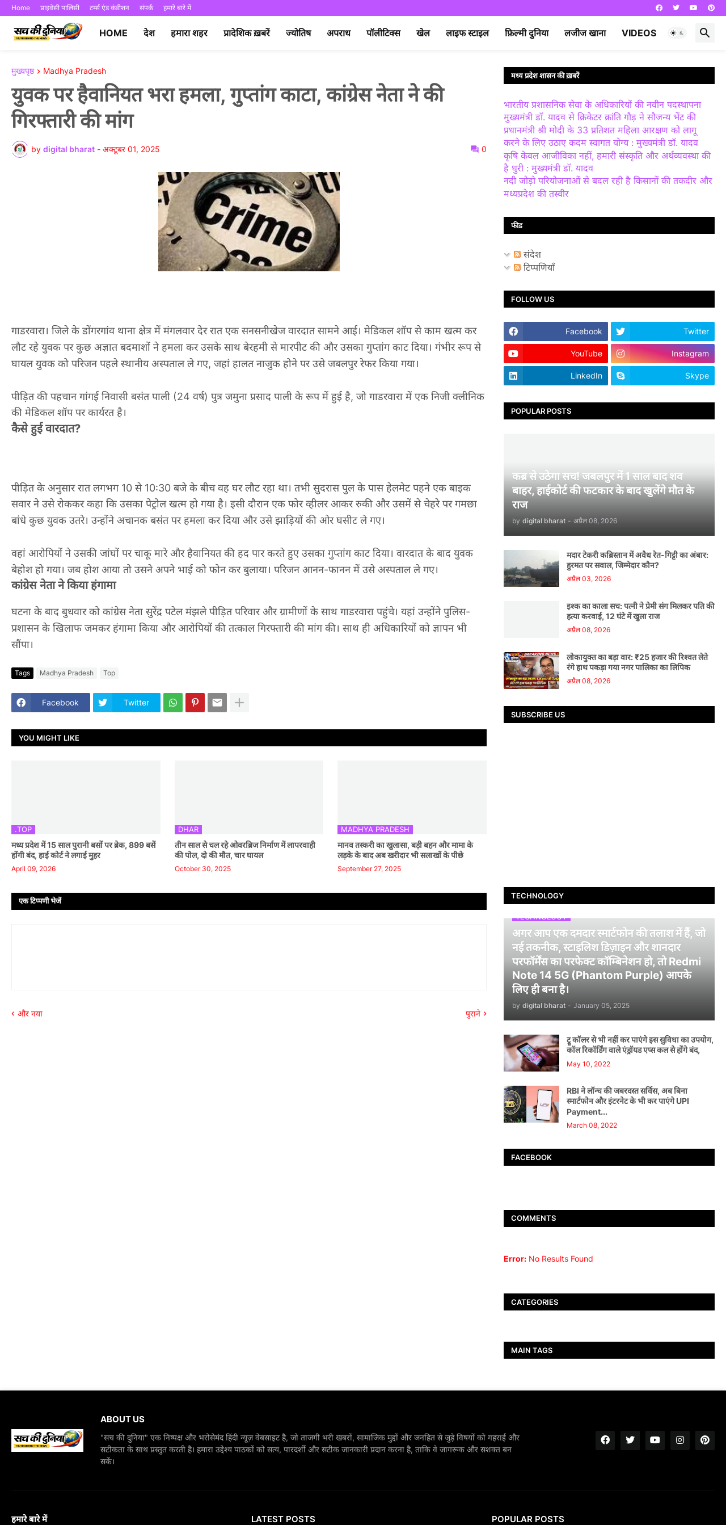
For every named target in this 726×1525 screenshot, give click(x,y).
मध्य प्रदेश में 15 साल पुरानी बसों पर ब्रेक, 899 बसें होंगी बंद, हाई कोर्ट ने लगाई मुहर (83, 850)
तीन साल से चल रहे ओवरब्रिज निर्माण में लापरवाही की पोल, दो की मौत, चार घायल (245, 850)
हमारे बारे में (177, 7)
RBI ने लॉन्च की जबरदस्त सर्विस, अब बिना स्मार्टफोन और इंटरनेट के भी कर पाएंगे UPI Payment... (628, 1101)
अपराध (339, 33)
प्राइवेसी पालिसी (59, 7)
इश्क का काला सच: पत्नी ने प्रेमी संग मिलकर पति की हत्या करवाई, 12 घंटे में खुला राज (641, 611)
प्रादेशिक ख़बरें (246, 33)
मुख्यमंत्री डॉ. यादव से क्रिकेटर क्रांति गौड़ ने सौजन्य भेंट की (600, 117)
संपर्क (146, 7)
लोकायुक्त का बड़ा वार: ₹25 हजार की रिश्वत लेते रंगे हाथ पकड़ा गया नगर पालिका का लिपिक (637, 662)
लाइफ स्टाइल (467, 33)
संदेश (527, 254)
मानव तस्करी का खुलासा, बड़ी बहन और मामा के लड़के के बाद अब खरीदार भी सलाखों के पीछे (405, 850)
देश (149, 33)
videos (639, 33)
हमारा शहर (189, 33)
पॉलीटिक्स (383, 33)
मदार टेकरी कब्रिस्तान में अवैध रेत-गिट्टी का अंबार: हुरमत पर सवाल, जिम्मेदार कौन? (637, 560)
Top (109, 673)
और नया (30, 1013)
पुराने (473, 1013)
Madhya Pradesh (74, 71)
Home (20, 7)
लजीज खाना (585, 33)
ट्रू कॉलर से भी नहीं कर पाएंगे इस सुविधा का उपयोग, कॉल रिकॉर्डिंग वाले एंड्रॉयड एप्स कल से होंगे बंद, (640, 1045)
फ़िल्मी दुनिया (526, 33)
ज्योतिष (298, 33)
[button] (677, 33)
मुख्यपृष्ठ (22, 71)
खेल (423, 33)
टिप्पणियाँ (534, 267)
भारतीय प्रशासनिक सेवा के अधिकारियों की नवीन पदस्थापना (602, 104)
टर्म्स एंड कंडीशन (109, 7)
